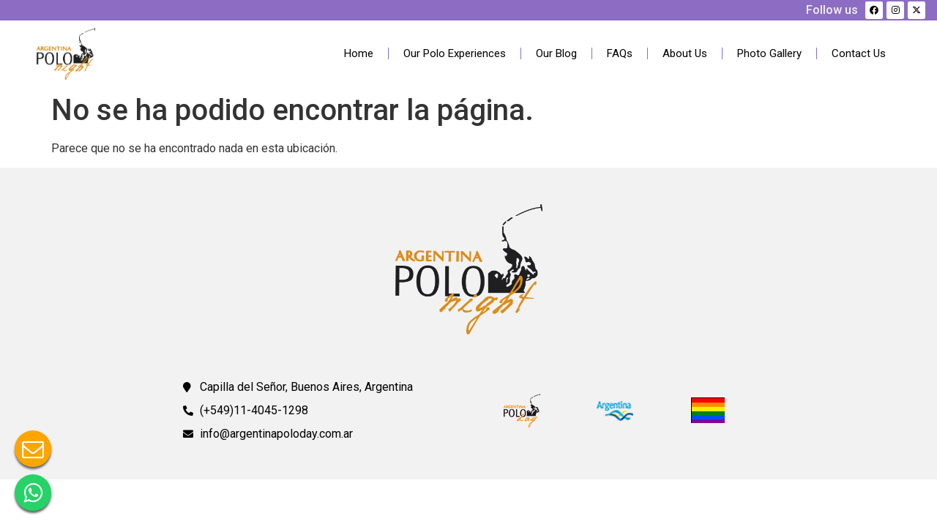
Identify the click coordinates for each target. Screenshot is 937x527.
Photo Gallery (769, 53)
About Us (684, 53)
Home (358, 53)
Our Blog (556, 53)
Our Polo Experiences (454, 53)
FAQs (619, 53)
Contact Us (859, 53)
